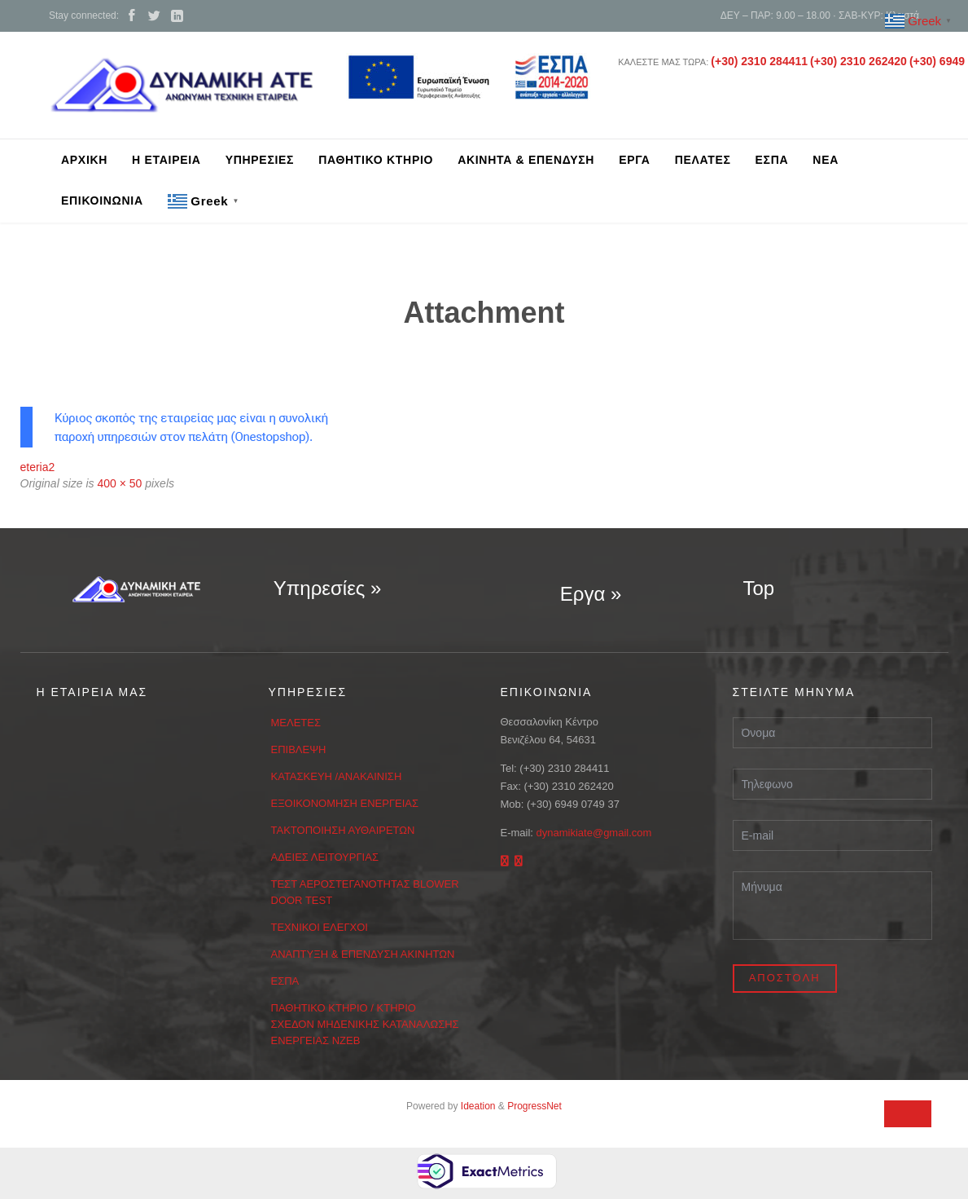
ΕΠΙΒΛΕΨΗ (298, 749)
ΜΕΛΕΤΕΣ (296, 722)
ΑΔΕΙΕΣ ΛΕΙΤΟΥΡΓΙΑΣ (325, 857)
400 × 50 (119, 483)
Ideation (478, 1106)
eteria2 (37, 467)
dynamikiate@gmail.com (594, 833)
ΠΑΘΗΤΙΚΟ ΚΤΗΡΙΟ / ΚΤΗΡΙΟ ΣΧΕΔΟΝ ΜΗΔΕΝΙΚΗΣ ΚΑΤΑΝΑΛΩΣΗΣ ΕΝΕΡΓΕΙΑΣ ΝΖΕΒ (365, 1024)
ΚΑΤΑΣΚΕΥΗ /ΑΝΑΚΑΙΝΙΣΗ (336, 776)
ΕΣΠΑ (285, 981)
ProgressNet (534, 1106)
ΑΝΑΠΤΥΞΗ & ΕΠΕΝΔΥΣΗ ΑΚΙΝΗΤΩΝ (363, 954)
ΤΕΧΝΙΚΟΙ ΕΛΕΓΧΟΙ (319, 927)
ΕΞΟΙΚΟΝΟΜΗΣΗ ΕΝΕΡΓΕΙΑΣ (345, 803)
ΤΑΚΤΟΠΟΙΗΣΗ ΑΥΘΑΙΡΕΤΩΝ (343, 830)
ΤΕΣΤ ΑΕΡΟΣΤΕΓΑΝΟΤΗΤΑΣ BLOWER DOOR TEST (365, 892)
